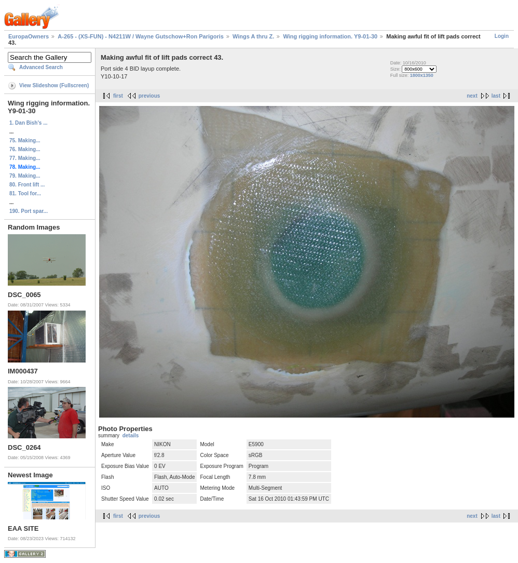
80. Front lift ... (27, 184)
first (118, 96)
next (472, 96)
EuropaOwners (28, 36)
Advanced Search (41, 67)
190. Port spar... (28, 211)
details (130, 435)
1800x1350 (421, 75)
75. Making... (24, 140)
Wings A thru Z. (253, 36)
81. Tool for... (25, 193)
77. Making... (24, 158)
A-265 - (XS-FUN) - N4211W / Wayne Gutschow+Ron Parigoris (141, 36)
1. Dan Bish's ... (28, 123)
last (496, 96)
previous (149, 96)
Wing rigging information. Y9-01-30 (330, 36)
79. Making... (24, 176)
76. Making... (24, 149)
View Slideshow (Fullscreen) (54, 85)
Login (502, 36)
